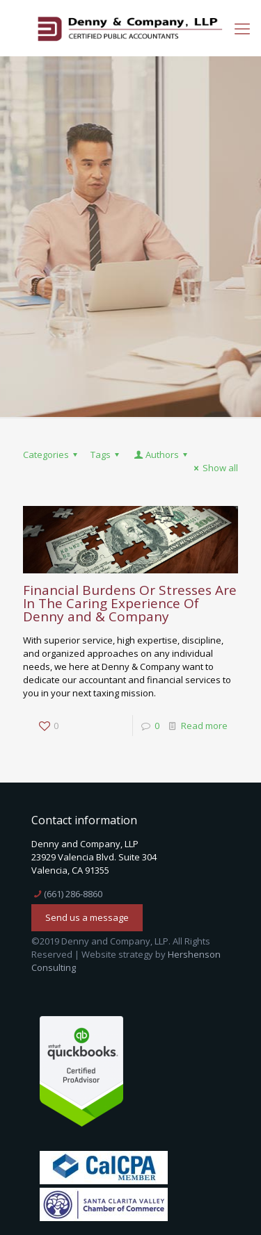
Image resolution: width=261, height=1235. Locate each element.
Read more (204, 725)
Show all (214, 467)
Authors (161, 454)
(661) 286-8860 (73, 894)
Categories (52, 454)
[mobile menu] (242, 28)
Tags (106, 454)
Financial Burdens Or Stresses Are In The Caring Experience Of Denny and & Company (130, 603)
